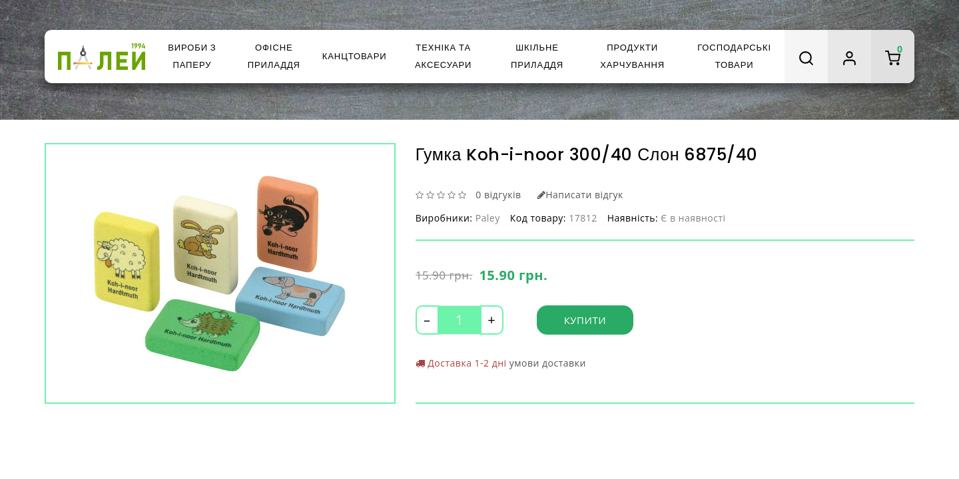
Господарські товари (734, 56)
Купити (585, 320)
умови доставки (547, 363)
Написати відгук (580, 194)
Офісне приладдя (274, 56)
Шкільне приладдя (537, 56)
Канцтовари (354, 56)
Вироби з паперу (192, 56)
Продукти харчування (632, 56)
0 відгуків (498, 194)
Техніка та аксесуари (443, 56)
